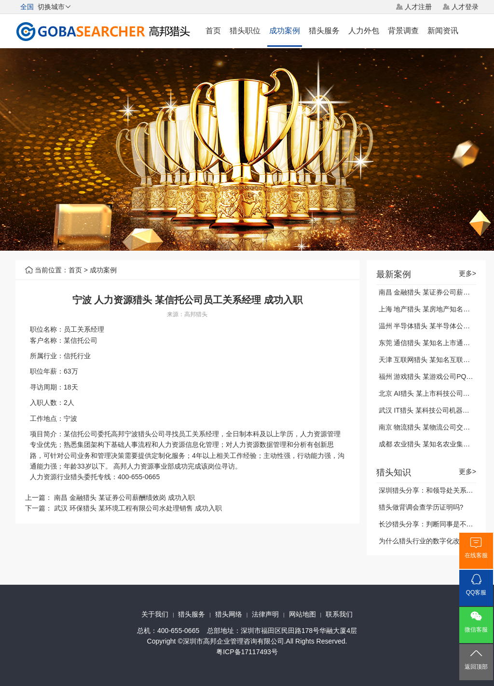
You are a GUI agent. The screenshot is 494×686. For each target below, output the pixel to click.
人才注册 (418, 7)
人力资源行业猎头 (57, 477)
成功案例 (284, 31)
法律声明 (265, 614)
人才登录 (465, 7)
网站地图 (302, 614)
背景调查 (403, 31)
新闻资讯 (442, 31)
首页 (213, 31)
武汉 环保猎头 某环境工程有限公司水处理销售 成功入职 (138, 508)
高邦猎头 (195, 314)
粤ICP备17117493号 (247, 652)
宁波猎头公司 (144, 434)
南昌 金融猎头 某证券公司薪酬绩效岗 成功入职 (124, 497)
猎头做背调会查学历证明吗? (421, 507)
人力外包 (363, 31)
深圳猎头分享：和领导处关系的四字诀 (436, 490)
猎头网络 (228, 614)
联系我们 (339, 614)
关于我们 (154, 614)
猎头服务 (324, 31)
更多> (467, 273)
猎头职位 (245, 31)
